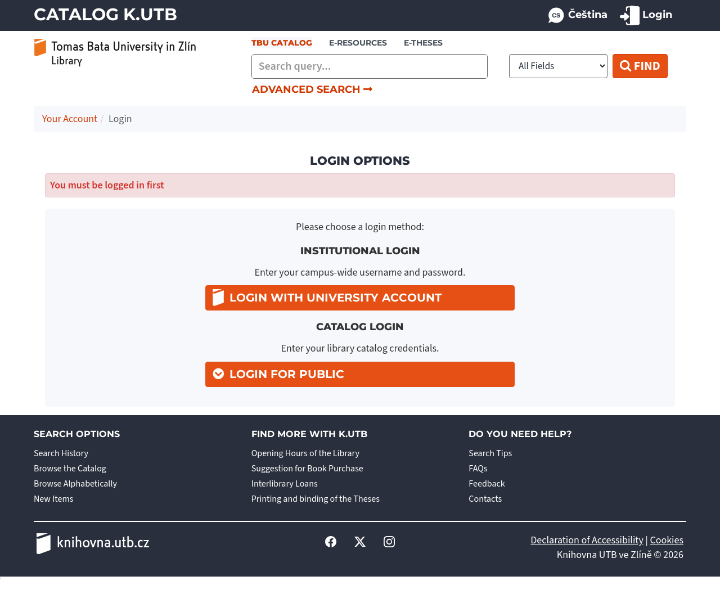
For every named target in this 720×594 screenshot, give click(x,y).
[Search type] (558, 66)
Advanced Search (312, 89)
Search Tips (490, 453)
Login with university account (327, 297)
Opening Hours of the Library (305, 453)
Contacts (485, 499)
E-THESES (423, 43)
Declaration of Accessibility (587, 540)
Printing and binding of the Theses (315, 499)
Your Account (69, 119)
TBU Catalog (281, 43)
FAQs (478, 468)
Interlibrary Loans (284, 484)
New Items (53, 499)
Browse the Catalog (70, 468)
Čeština (577, 15)
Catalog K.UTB (105, 14)
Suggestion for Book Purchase (307, 468)
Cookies (666, 540)
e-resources (358, 43)
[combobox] (369, 66)
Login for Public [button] (287, 374)
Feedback (487, 484)
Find (640, 66)
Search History (61, 453)
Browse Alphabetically (75, 484)
